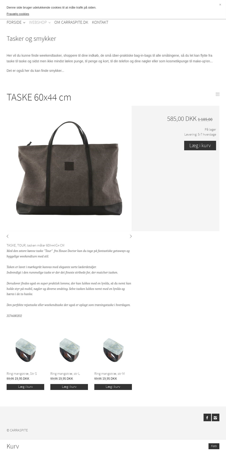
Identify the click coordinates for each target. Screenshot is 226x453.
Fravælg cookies (18, 14)
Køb (214, 446)
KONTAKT (100, 22)
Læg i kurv (25, 386)
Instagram (215, 417)
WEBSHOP (38, 22)
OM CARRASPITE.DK (71, 22)
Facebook (207, 417)
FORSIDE (14, 22)
